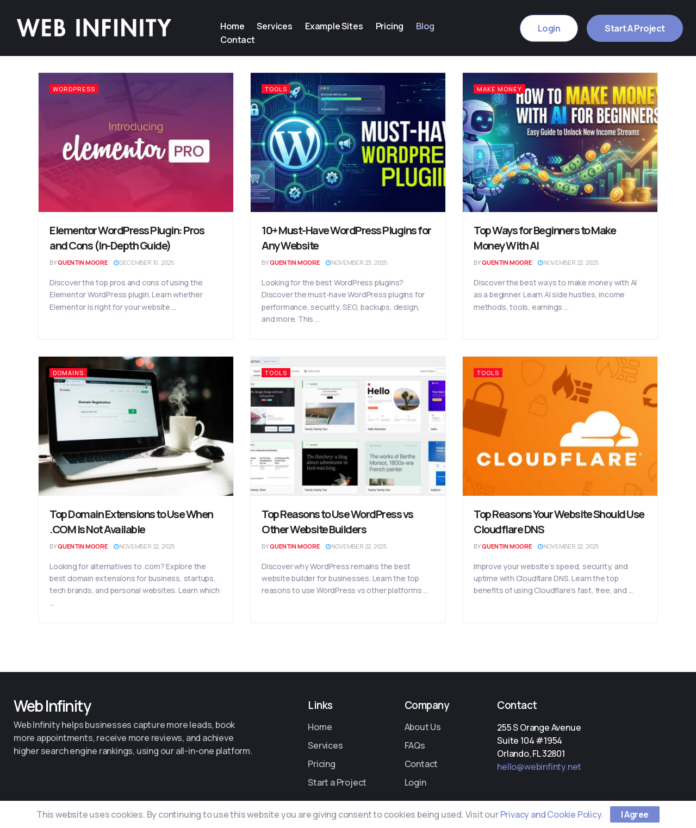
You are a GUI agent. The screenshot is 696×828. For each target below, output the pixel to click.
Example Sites (329, 26)
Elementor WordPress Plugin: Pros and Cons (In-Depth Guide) (126, 238)
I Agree (635, 814)
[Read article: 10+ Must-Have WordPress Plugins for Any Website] (348, 142)
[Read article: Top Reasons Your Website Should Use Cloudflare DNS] (560, 426)
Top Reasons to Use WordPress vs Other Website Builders (337, 522)
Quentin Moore (82, 262)
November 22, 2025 (568, 262)
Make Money (499, 89)
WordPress (74, 89)
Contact (237, 39)
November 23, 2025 (356, 262)
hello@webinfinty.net (539, 767)
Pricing (384, 26)
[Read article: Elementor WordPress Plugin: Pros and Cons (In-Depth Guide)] (136, 142)
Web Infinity (52, 705)
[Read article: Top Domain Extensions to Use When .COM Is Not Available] (136, 426)
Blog (417, 26)
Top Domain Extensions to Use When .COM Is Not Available (131, 522)
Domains (68, 373)
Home (232, 26)
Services (272, 26)
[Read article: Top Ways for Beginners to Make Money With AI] (560, 142)
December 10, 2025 (144, 262)
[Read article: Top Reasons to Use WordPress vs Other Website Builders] (348, 426)
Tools (276, 89)
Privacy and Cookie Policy (550, 814)
